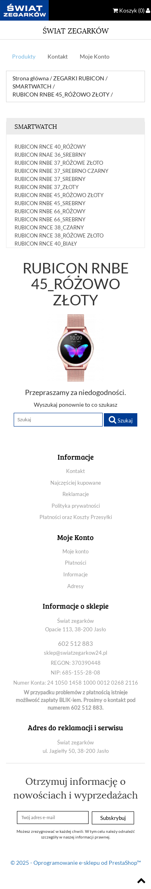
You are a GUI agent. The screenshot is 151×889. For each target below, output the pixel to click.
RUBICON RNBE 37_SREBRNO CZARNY (61, 171)
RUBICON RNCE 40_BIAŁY (45, 243)
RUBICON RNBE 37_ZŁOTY (46, 187)
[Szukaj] (58, 420)
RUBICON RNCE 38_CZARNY (49, 227)
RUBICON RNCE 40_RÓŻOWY (50, 146)
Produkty (23, 56)
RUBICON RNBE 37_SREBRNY (49, 179)
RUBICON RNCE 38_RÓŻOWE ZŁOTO (58, 235)
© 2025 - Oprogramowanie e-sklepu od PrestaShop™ (75, 862)
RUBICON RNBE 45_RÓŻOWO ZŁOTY (58, 195)
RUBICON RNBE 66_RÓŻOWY (49, 211)
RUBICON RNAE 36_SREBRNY (50, 154)
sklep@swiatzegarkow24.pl (75, 652)
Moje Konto (95, 56)
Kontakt (58, 56)
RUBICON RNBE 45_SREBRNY (49, 203)
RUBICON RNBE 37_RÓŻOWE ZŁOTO (58, 163)
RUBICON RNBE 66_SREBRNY (49, 219)
